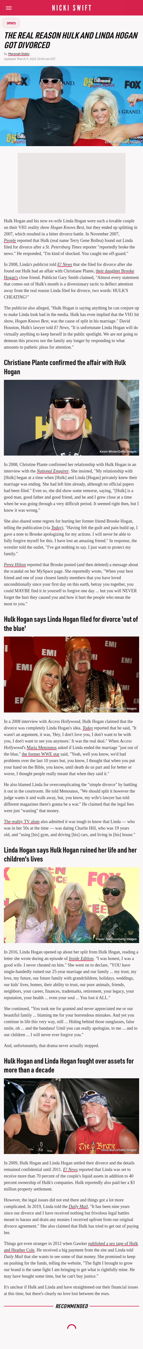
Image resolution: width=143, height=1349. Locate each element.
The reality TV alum (22, 821)
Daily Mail (78, 1206)
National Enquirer (53, 471)
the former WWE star (40, 754)
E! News (64, 264)
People (10, 240)
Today (56, 527)
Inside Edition (81, 958)
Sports (11, 23)
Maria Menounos (42, 747)
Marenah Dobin (18, 54)
